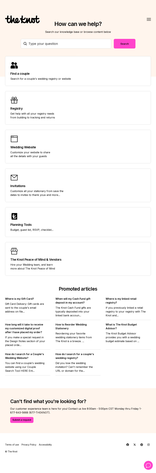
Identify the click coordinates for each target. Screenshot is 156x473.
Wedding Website (23, 147)
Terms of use (12, 444)
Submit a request (22, 420)
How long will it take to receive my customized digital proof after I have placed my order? (24, 328)
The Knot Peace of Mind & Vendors (35, 259)
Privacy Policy (29, 444)
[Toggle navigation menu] (148, 19)
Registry (16, 108)
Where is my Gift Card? (19, 298)
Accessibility (45, 444)
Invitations (17, 186)
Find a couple (20, 74)
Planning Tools (21, 225)
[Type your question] (66, 43)
